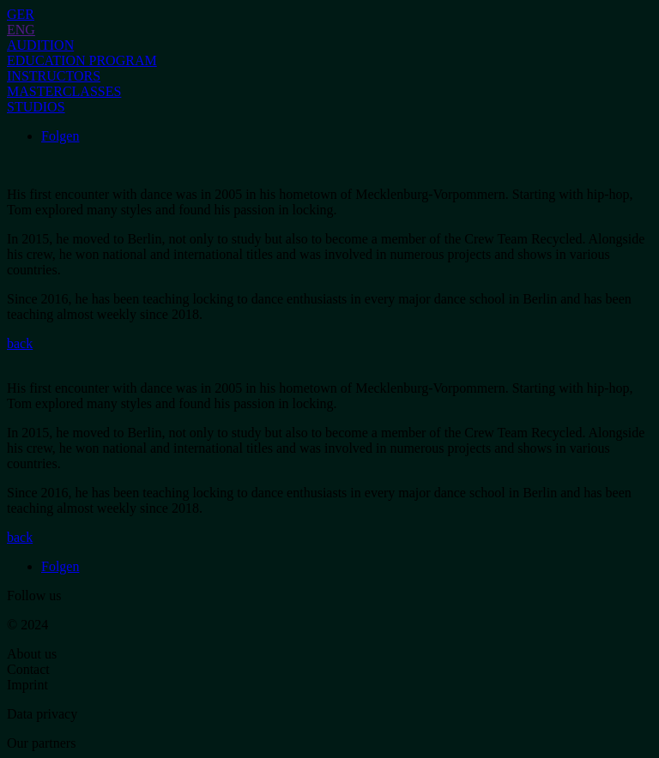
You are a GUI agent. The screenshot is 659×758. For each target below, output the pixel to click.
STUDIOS (36, 106)
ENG (21, 29)
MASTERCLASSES (64, 91)
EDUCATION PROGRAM (82, 60)
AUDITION (40, 45)
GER (20, 14)
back (20, 343)
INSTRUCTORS (53, 76)
